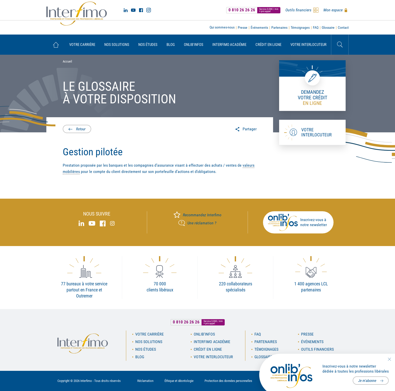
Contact (343, 27)
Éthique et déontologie (178, 381)
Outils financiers (317, 349)
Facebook (141, 10)
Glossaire (328, 27)
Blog (171, 44)
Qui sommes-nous (222, 27)
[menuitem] (56, 45)
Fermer (389, 359)
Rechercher (340, 45)
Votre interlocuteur (308, 44)
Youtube (133, 10)
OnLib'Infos (193, 44)
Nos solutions (116, 44)
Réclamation (145, 381)
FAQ (315, 27)
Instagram (149, 10)
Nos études (147, 44)
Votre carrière (82, 44)
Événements (259, 27)
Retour (81, 129)
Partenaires (279, 27)
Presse (242, 27)
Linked (125, 10)
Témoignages (300, 27)
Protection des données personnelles (228, 381)
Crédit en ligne (268, 44)
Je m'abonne (367, 380)
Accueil (56, 45)
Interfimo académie (229, 44)
